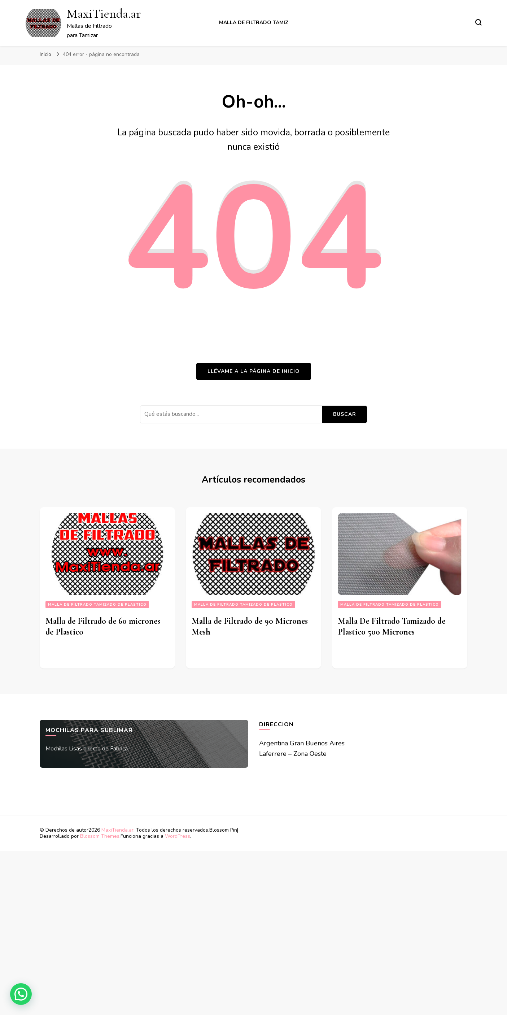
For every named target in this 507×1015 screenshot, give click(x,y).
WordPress (177, 836)
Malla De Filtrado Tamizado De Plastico (97, 604)
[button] (21, 994)
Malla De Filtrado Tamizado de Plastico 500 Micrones (391, 626)
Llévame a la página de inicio (253, 371)
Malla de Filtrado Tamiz (253, 22)
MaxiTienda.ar (104, 13)
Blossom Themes (99, 836)
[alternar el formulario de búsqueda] (478, 22)
